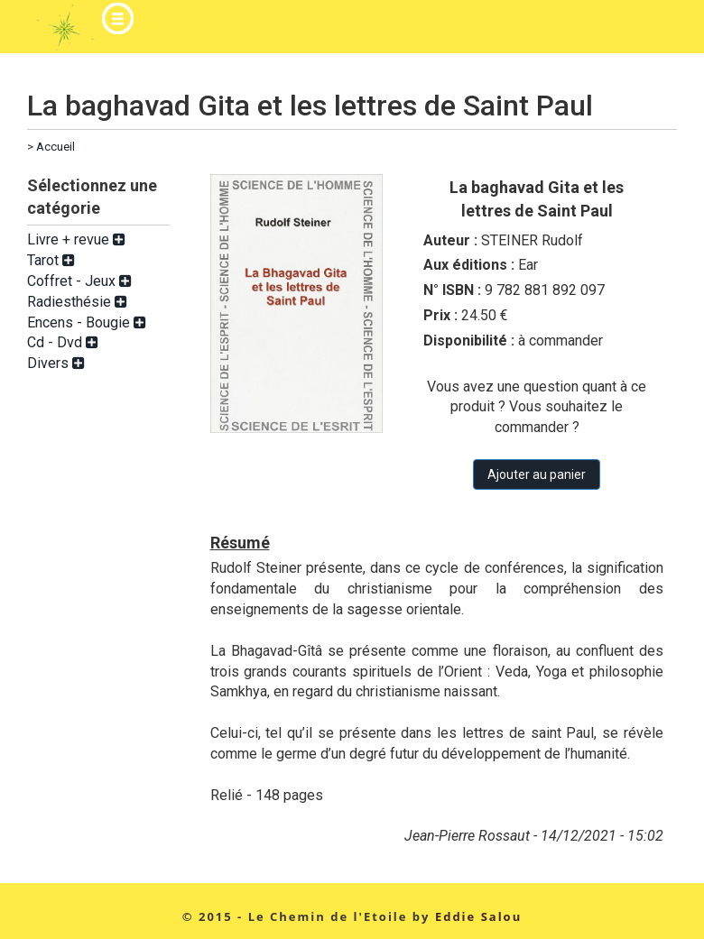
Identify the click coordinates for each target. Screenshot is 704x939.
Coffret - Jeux (79, 281)
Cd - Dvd (62, 342)
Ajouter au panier (536, 474)
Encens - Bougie (86, 322)
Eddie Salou (478, 916)
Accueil (55, 146)
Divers (56, 363)
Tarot (51, 260)
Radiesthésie (77, 301)
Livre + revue (76, 239)
